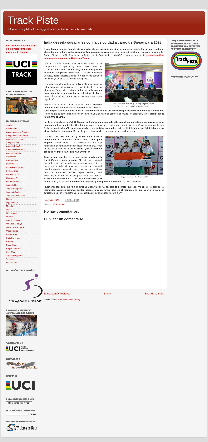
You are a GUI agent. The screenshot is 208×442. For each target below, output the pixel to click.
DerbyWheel (11, 164)
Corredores (11, 157)
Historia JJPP (12, 178)
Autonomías (11, 128)
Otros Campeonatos (15, 227)
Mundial (9, 217)
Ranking (10, 241)
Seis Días (10, 252)
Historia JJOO (12, 174)
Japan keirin (11, 185)
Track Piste (33, 20)
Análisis (9, 125)
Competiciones (12, 142)
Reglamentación (13, 248)
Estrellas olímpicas (14, 167)
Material (9, 206)
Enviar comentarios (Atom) (68, 300)
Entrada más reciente (57, 293)
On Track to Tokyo (14, 224)
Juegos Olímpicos (14, 192)
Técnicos (10, 259)
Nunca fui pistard (13, 220)
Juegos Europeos (14, 188)
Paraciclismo (12, 234)
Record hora (11, 245)
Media (9, 210)
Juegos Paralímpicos (15, 196)
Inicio (107, 293)
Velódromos (11, 262)
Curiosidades (12, 160)
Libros (9, 199)
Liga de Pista (12, 202)
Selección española (14, 255)
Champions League (14, 139)
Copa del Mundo (13, 153)
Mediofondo (11, 213)
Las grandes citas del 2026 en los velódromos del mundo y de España (21, 48)
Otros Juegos (12, 231)
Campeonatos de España (17, 132)
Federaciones (59, 204)
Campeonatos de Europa (17, 136)
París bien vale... (13, 238)
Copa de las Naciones (16, 150)
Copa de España (13, 146)
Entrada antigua (154, 293)
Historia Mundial (13, 181)
